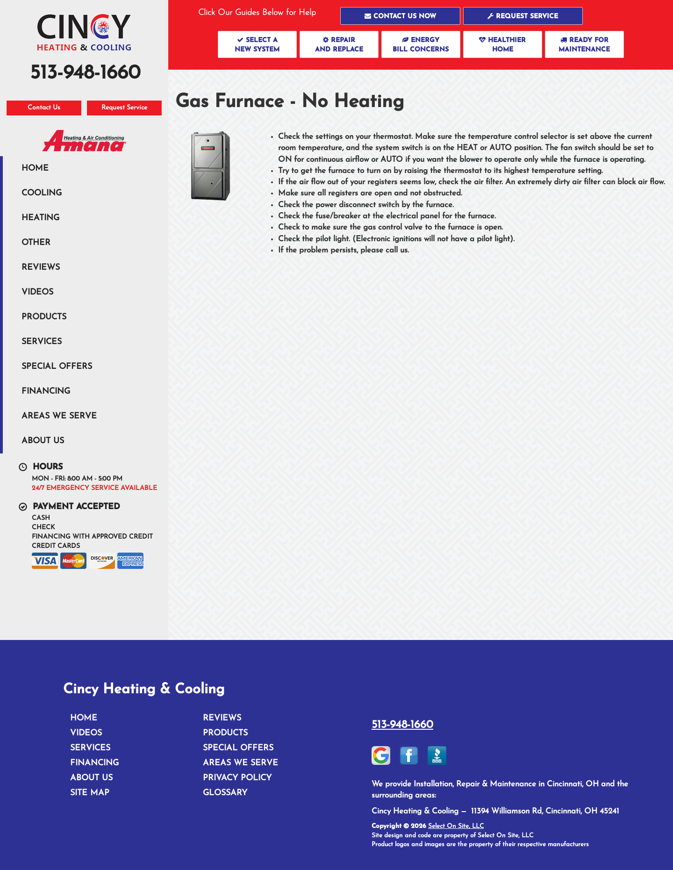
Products (43, 317)
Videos (37, 292)
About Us (42, 441)
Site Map (89, 793)
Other (35, 243)
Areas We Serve (59, 416)
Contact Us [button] (44, 107)
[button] (400, 16)
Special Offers (56, 367)
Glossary (225, 793)
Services (41, 342)
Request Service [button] (124, 107)
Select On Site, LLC (456, 826)
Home (35, 169)
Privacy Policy (237, 778)
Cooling (41, 193)
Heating (40, 218)
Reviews (40, 268)
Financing (45, 391)
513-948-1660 (402, 725)
